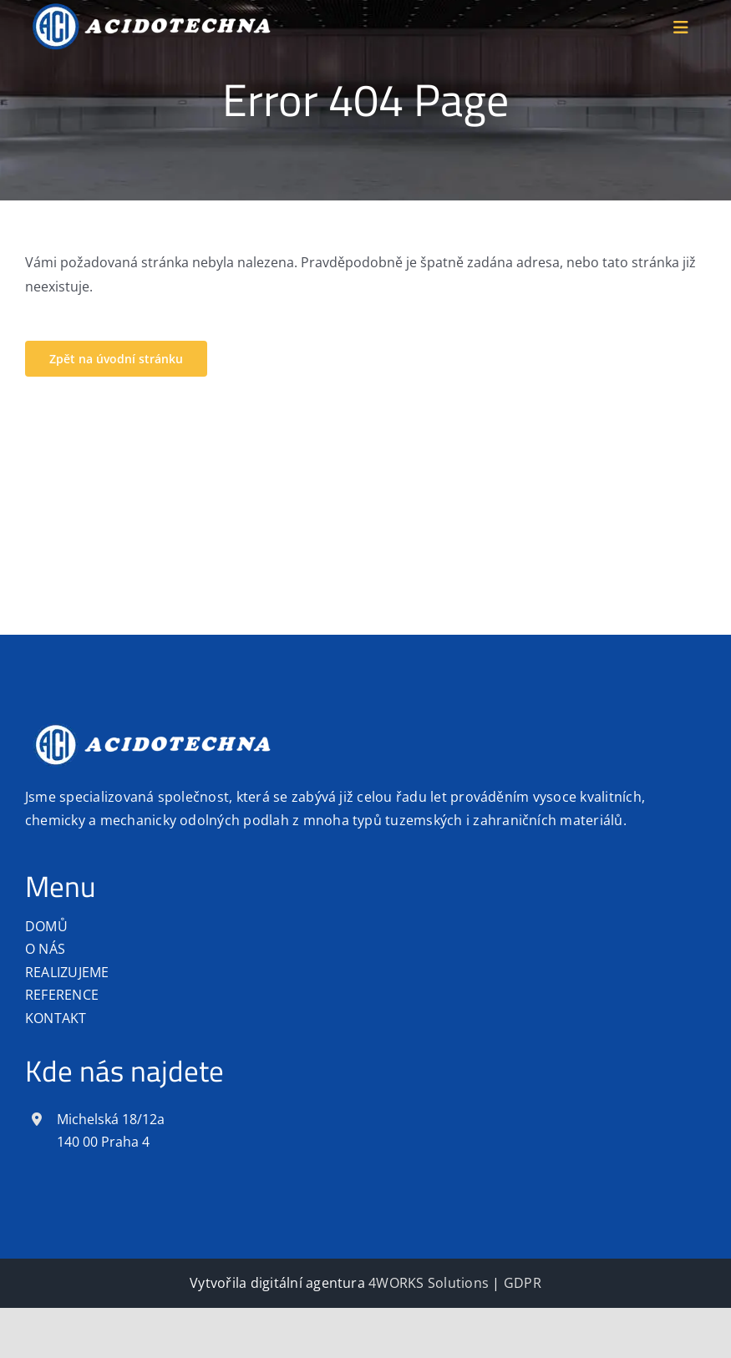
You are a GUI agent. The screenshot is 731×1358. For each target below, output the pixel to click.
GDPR (522, 1283)
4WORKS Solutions (428, 1283)
